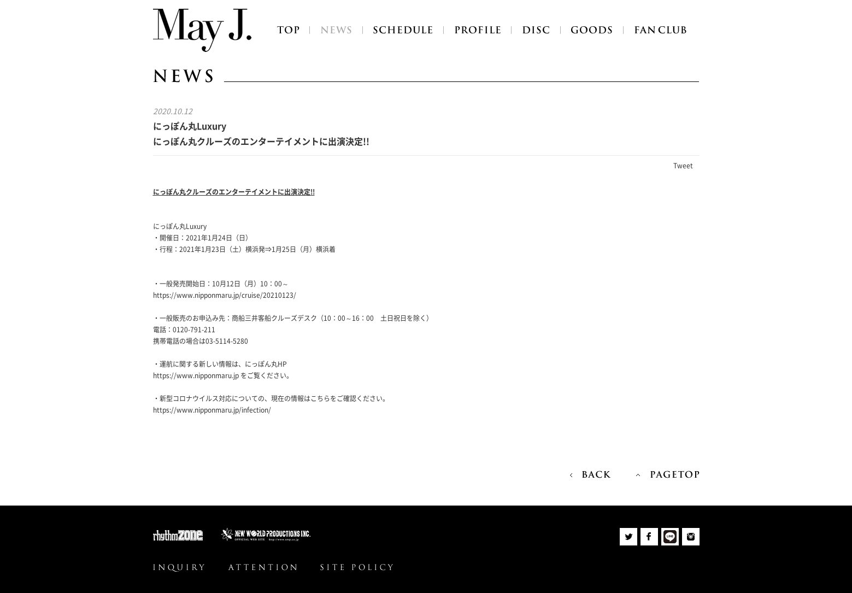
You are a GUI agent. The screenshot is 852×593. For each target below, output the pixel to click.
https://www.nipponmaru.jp (196, 375)
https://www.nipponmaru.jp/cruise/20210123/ (224, 295)
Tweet (683, 166)
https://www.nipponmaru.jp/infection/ (212, 410)
